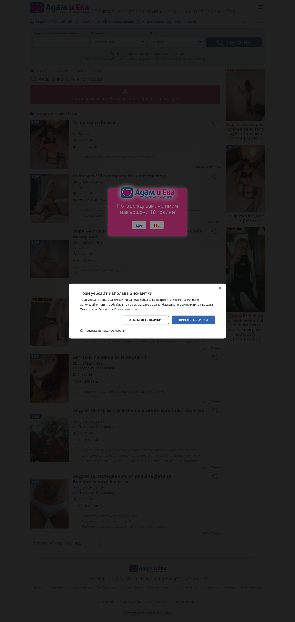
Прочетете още (125, 309)
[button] (102, 330)
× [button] (219, 288)
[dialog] (147, 310)
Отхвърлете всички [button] (145, 320)
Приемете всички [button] (193, 320)
